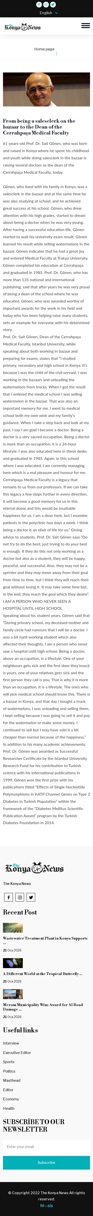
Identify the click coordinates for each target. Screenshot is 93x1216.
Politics (9, 1071)
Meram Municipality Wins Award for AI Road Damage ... (43, 1007)
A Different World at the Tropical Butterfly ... (42, 974)
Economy (11, 1099)
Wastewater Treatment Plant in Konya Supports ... (45, 940)
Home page (44, 49)
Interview (11, 1043)
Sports (8, 1062)
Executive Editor (17, 1052)
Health (8, 1108)
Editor (8, 1090)
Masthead (11, 1080)
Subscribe (46, 1162)
